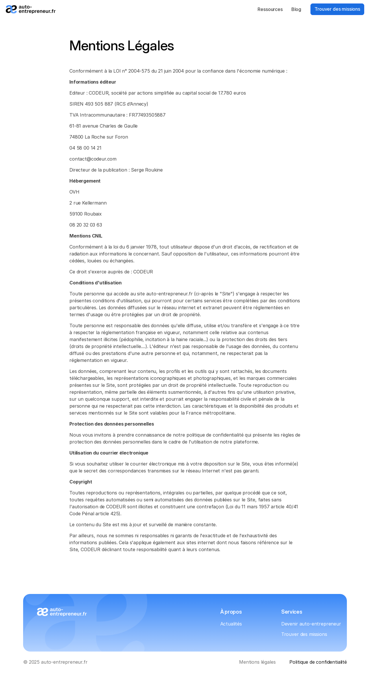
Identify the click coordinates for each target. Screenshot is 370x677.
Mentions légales (257, 662)
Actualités (231, 624)
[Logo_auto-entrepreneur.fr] (31, 9)
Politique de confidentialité (318, 662)
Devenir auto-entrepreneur (311, 624)
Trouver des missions (304, 634)
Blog (296, 9)
